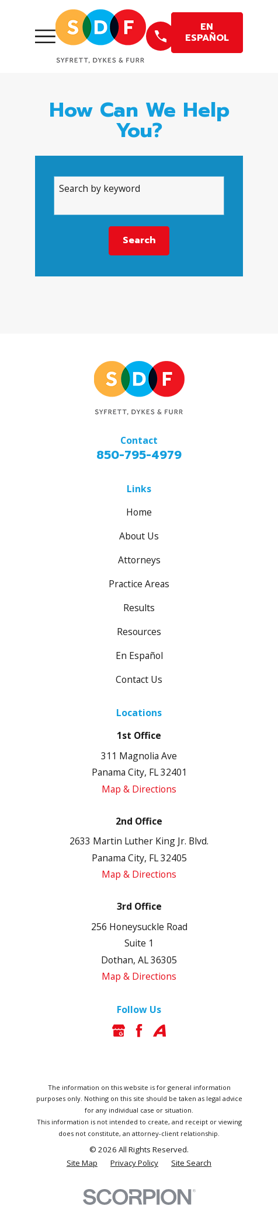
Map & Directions (139, 789)
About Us (139, 536)
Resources (139, 631)
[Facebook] (139, 1030)
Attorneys (139, 559)
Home (139, 512)
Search (139, 240)
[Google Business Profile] (118, 1030)
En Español (139, 655)
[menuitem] (82, 1163)
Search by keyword (99, 188)
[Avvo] (159, 1030)
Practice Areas (139, 583)
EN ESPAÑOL (207, 32)
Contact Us (139, 679)
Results (139, 607)
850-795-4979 (139, 455)
